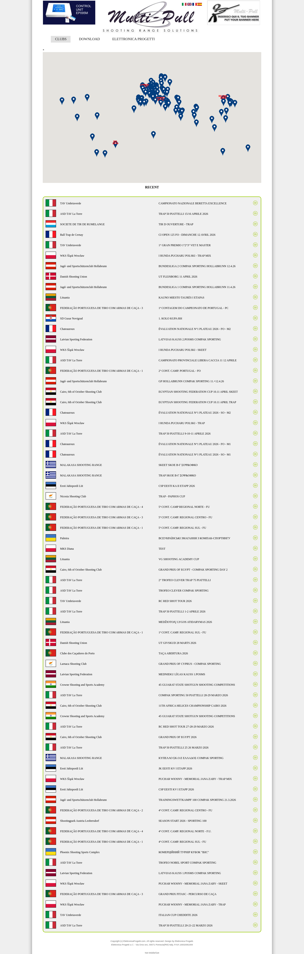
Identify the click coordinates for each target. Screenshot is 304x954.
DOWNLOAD (89, 39)
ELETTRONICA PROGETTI (133, 39)
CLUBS (60, 39)
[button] (182, 112)
